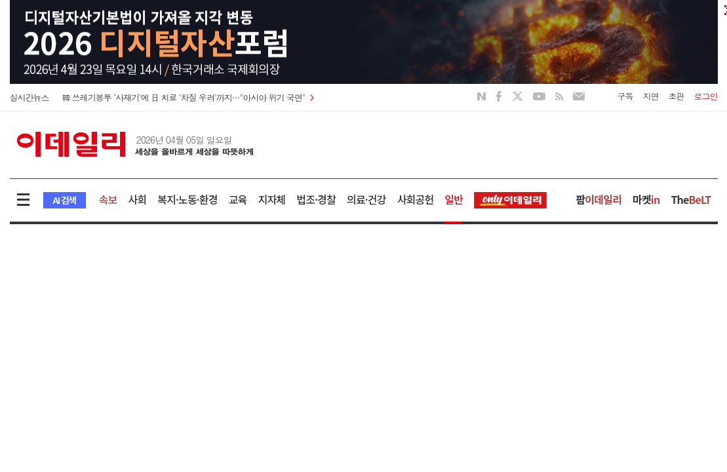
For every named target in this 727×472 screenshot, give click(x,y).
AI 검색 (64, 199)
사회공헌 (415, 199)
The (691, 199)
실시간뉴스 (29, 97)
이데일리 (135, 144)
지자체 (272, 199)
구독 (625, 96)
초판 (676, 96)
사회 (137, 199)
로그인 (706, 96)
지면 (651, 96)
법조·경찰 (316, 199)
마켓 (646, 199)
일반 (453, 199)
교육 (238, 199)
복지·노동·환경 (187, 199)
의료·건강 (366, 199)
